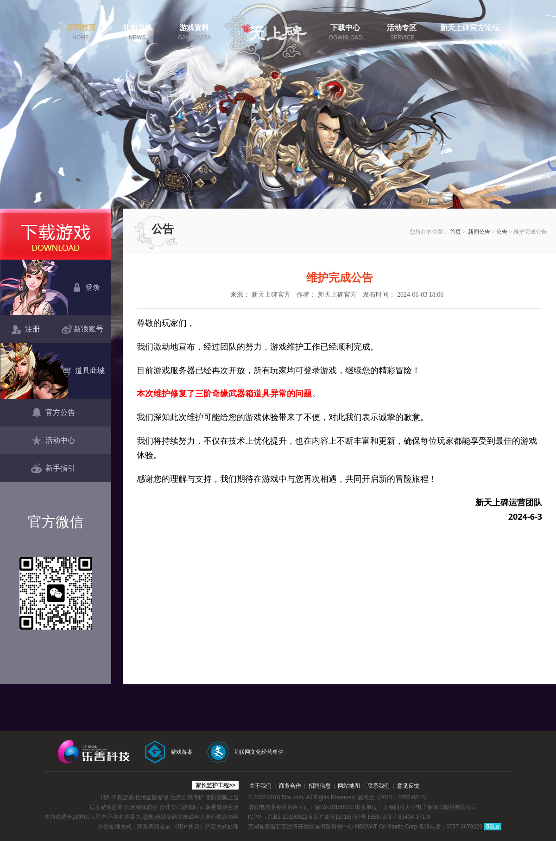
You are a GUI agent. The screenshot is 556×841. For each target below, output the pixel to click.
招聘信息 (320, 786)
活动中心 (53, 441)
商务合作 (290, 786)
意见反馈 (408, 786)
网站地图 (349, 786)
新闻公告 (479, 232)
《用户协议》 (188, 826)
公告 (501, 232)
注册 (26, 329)
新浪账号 (84, 329)
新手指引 (53, 469)
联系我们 (378, 786)
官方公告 (53, 413)
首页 (455, 232)
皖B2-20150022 (334, 807)
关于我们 (260, 786)
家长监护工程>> (215, 785)
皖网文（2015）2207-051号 (392, 797)
